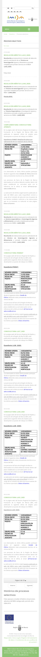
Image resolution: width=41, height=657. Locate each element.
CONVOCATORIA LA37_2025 (14, 331)
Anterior (12, 585)
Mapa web (7, 638)
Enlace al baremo (9, 203)
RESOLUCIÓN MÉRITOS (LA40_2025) (17, 84)
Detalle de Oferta (25, 174)
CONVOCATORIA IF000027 (13, 253)
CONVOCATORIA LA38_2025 (14, 412)
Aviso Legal (16, 638)
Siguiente (29, 585)
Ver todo (6, 46)
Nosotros (12, 34)
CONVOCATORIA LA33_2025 (14, 497)
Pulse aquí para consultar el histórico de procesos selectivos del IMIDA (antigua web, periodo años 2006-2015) (19, 601)
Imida (5, 34)
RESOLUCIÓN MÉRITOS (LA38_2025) (17, 106)
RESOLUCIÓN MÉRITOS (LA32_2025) (17, 55)
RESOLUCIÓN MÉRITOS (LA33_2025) (17, 214)
